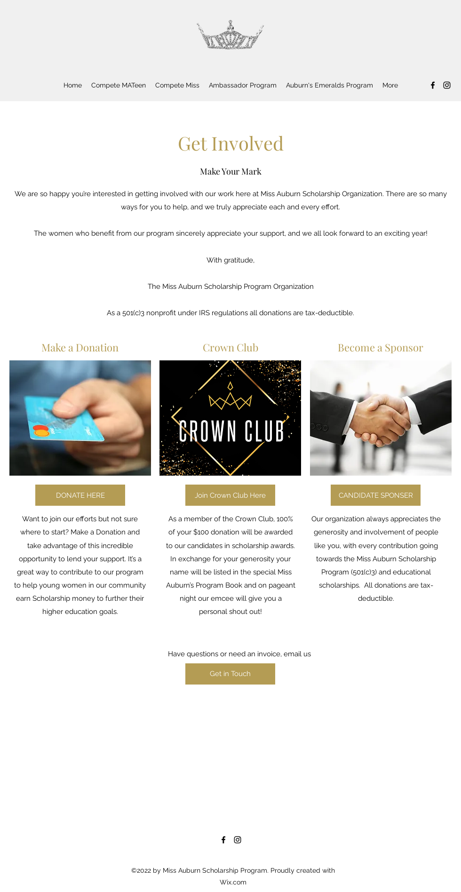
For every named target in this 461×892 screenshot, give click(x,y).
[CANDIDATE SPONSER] (376, 495)
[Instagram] (447, 85)
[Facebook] (432, 85)
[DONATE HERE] (80, 495)
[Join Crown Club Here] (230, 495)
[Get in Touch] (230, 674)
